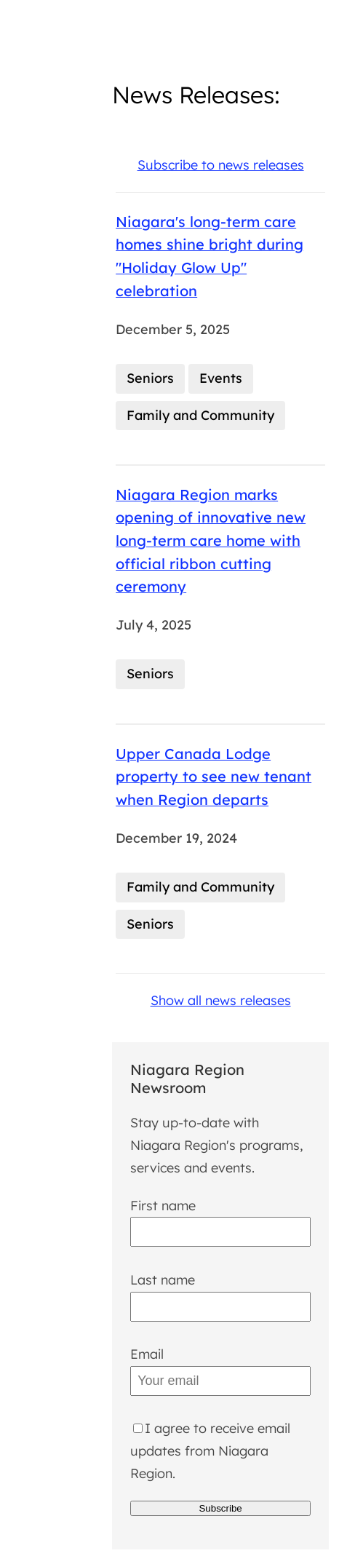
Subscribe (220, 1508)
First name (163, 1205)
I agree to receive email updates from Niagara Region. (210, 1450)
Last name (162, 1279)
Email (147, 1354)
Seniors (150, 378)
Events (220, 378)
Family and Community (200, 415)
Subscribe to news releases (220, 164)
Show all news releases (221, 1000)
